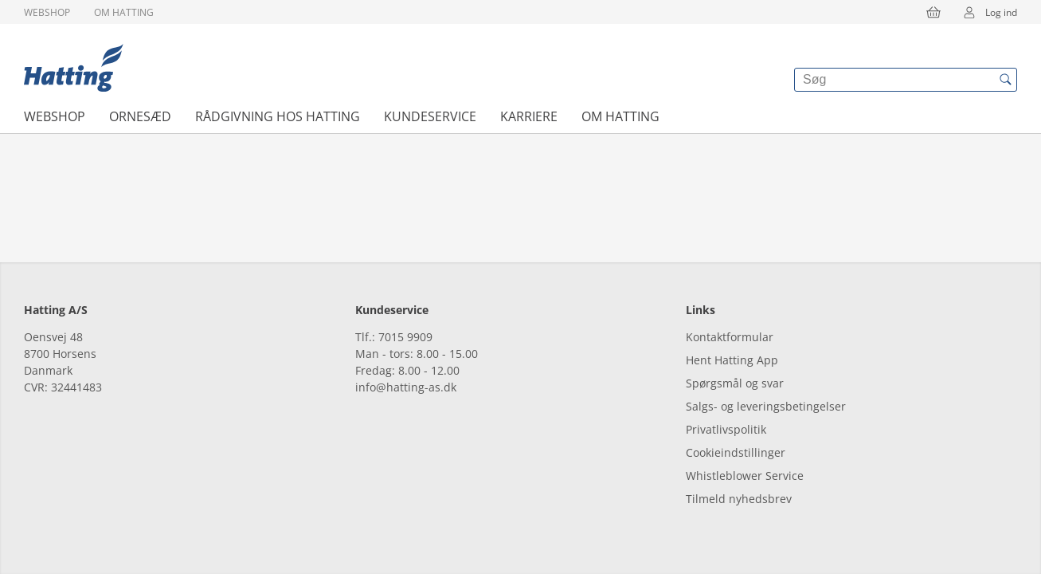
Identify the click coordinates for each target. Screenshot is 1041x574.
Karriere (529, 116)
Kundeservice (430, 116)
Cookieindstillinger (735, 452)
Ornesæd (140, 116)
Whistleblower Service (745, 475)
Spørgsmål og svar (735, 383)
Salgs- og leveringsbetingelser (766, 406)
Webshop (47, 12)
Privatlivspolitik (726, 429)
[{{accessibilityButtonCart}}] (933, 12)
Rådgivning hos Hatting (277, 116)
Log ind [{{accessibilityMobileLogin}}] (985, 12)
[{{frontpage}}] (73, 68)
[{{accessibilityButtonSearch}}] (1005, 80)
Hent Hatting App (732, 360)
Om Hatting (124, 12)
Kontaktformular (729, 336)
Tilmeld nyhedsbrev (739, 498)
